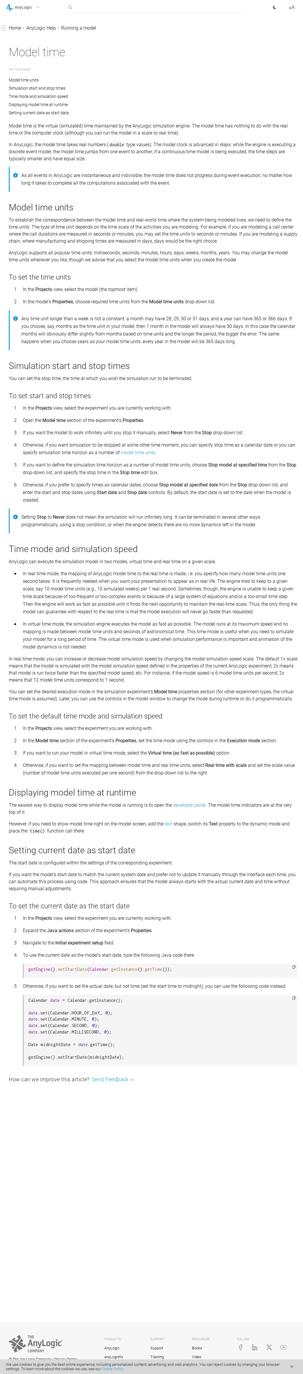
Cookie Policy (112, 1369)
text (256, 994)
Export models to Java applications (39, 219)
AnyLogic (112, 1348)
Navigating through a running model (38, 148)
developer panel (277, 975)
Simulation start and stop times (125, 88)
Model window (31, 133)
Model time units (112, 80)
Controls (19, 301)
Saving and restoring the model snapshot (41, 189)
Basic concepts (26, 51)
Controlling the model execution (38, 99)
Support (156, 1348)
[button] (30, 7)
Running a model (28, 73)
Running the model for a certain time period (41, 118)
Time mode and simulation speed (126, 96)
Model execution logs (38, 174)
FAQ (15, 345)
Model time (27, 163)
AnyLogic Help (20, 29)
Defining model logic (32, 267)
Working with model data (37, 312)
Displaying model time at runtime (126, 104)
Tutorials (15, 356)
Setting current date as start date (126, 112)
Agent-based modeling (34, 245)
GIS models (23, 278)
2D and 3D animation (33, 289)
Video (196, 1357)
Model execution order (39, 204)
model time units (150, 533)
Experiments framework (35, 323)
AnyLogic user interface (35, 62)
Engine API (27, 234)
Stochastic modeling (32, 334)
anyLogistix (113, 1357)
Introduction (23, 40)
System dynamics (29, 256)
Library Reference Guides (31, 367)
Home (103, 28)
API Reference (20, 390)
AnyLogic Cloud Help (27, 401)
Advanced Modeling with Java (37, 379)
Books (197, 1348)
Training (157, 1357)
